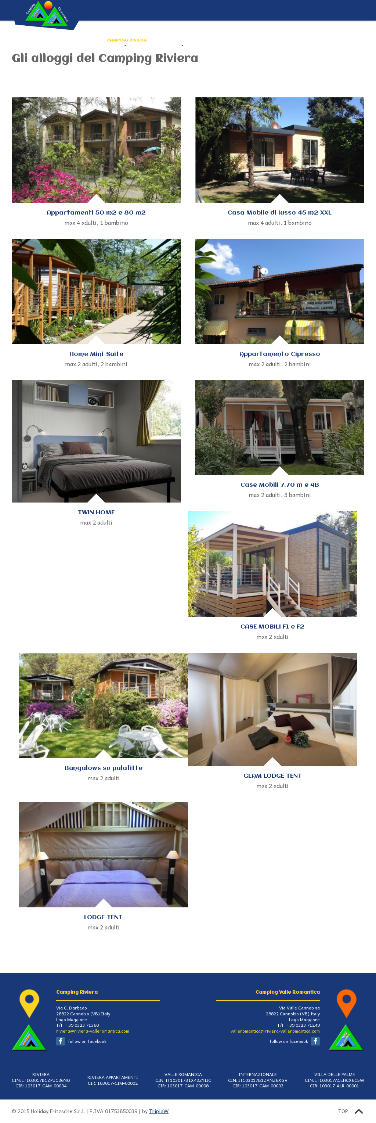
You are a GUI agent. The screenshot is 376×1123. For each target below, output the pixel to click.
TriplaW (159, 1111)
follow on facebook (87, 1041)
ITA (359, 40)
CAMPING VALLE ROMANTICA (184, 40)
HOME (94, 40)
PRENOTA (328, 40)
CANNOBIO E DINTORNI (287, 40)
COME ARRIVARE (239, 40)
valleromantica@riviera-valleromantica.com (275, 1030)
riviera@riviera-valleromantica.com (92, 1030)
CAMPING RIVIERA (127, 40)
